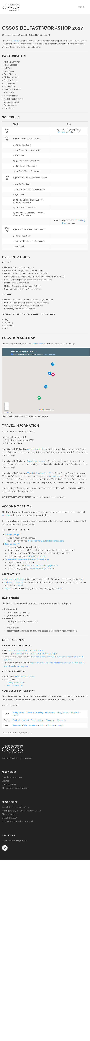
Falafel (15, 715)
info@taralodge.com (37, 556)
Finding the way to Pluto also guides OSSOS (21, 811)
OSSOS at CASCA (9, 818)
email (81, 579)
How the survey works (12, 777)
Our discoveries (9, 784)
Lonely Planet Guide (16, 683)
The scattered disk (10, 814)
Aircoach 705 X (55, 476)
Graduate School (37, 344)
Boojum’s (75, 712)
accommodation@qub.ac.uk (45, 565)
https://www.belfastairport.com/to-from (26, 650)
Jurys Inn (8, 588)
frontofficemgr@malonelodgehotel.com (46, 541)
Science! (5, 781)
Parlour (42, 725)
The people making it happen (15, 788)
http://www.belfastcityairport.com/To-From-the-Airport (33, 653)
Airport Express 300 (36, 461)
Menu (81, 7)
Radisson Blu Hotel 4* (13, 579)
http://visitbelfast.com (24, 676)
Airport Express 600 (36, 449)
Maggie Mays (63, 712)
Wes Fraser (7, 515)
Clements (61, 720)
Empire (51, 725)
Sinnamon (50, 720)
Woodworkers (64, 132)
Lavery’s (60, 725)
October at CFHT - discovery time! (17, 821)
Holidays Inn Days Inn (13, 582)
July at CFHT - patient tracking (15, 807)
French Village (37, 720)
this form (26, 565)
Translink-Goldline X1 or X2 (39, 473)
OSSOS (16, 41)
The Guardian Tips (15, 686)
